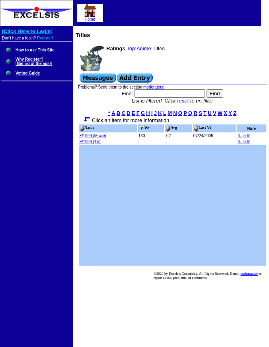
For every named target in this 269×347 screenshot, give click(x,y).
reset (183, 101)
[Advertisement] (172, 205)
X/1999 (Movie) (92, 136)
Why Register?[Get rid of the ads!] (34, 61)
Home (90, 18)
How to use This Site (35, 50)
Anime (143, 48)
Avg (171, 127)
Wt (144, 128)
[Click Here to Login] (27, 31)
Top (131, 48)
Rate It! (244, 136)
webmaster (249, 274)
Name (87, 127)
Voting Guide (28, 73)
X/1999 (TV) (90, 142)
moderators (153, 87)
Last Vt (202, 127)
